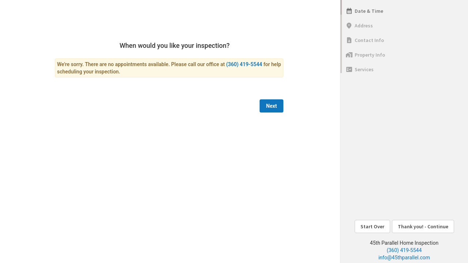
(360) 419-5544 (404, 250)
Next (271, 106)
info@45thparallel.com (404, 257)
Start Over (372, 226)
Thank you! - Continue (423, 226)
